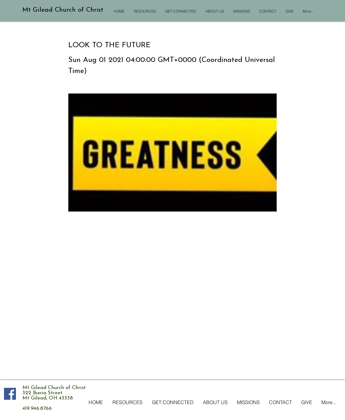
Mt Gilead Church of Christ (62, 10)
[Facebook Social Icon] (10, 394)
